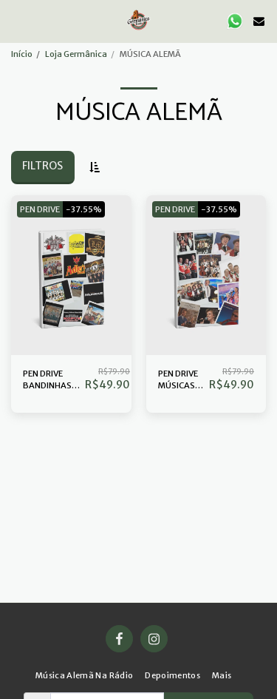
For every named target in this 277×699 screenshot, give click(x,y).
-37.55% (84, 209)
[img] (71, 275)
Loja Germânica (76, 54)
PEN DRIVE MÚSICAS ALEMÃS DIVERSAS (178, 380)
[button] (16, 20)
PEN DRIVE (40, 209)
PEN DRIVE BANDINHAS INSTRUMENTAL (54, 380)
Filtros (42, 165)
